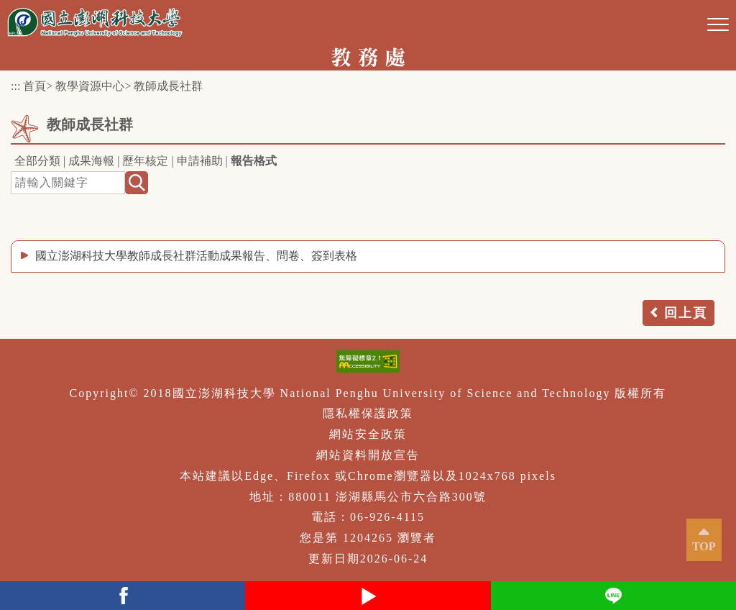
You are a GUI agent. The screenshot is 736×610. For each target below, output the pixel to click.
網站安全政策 (368, 434)
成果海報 (91, 161)
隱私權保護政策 (368, 413)
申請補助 (200, 161)
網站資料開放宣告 (368, 455)
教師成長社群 (168, 86)
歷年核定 (145, 161)
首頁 (34, 86)
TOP (704, 546)
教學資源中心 (89, 86)
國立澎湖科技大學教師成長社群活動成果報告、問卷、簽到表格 (196, 256)
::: (15, 86)
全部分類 (37, 161)
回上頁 (685, 313)
